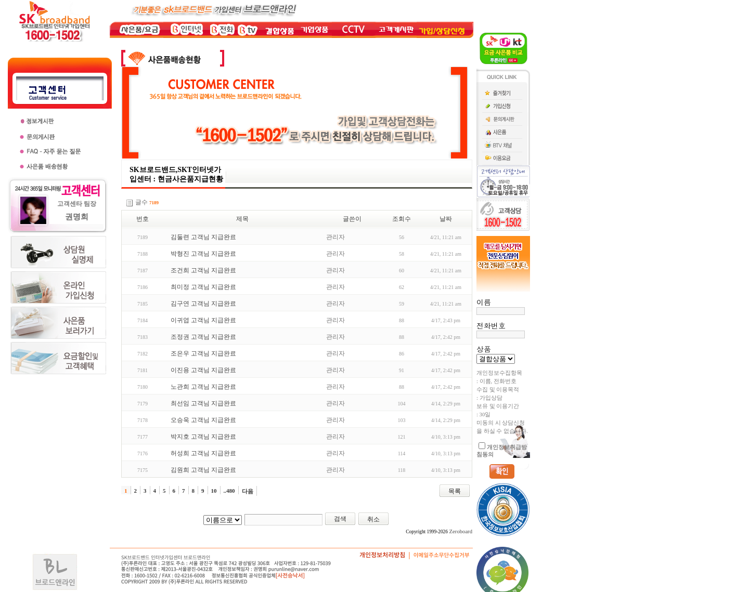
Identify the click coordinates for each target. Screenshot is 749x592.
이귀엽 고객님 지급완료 (203, 320)
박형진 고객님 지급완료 (203, 253)
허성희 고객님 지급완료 (203, 453)
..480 (229, 491)
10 (214, 491)
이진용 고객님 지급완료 (203, 370)
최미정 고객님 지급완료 (203, 287)
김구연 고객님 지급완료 (203, 303)
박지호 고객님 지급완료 (203, 436)
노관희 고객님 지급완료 (203, 386)
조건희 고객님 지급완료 (203, 270)
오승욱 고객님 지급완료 (203, 420)
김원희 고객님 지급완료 (203, 469)
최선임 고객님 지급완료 (203, 403)
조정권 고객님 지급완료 (203, 336)
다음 (247, 491)
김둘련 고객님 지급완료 (203, 237)
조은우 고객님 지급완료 (203, 353)
